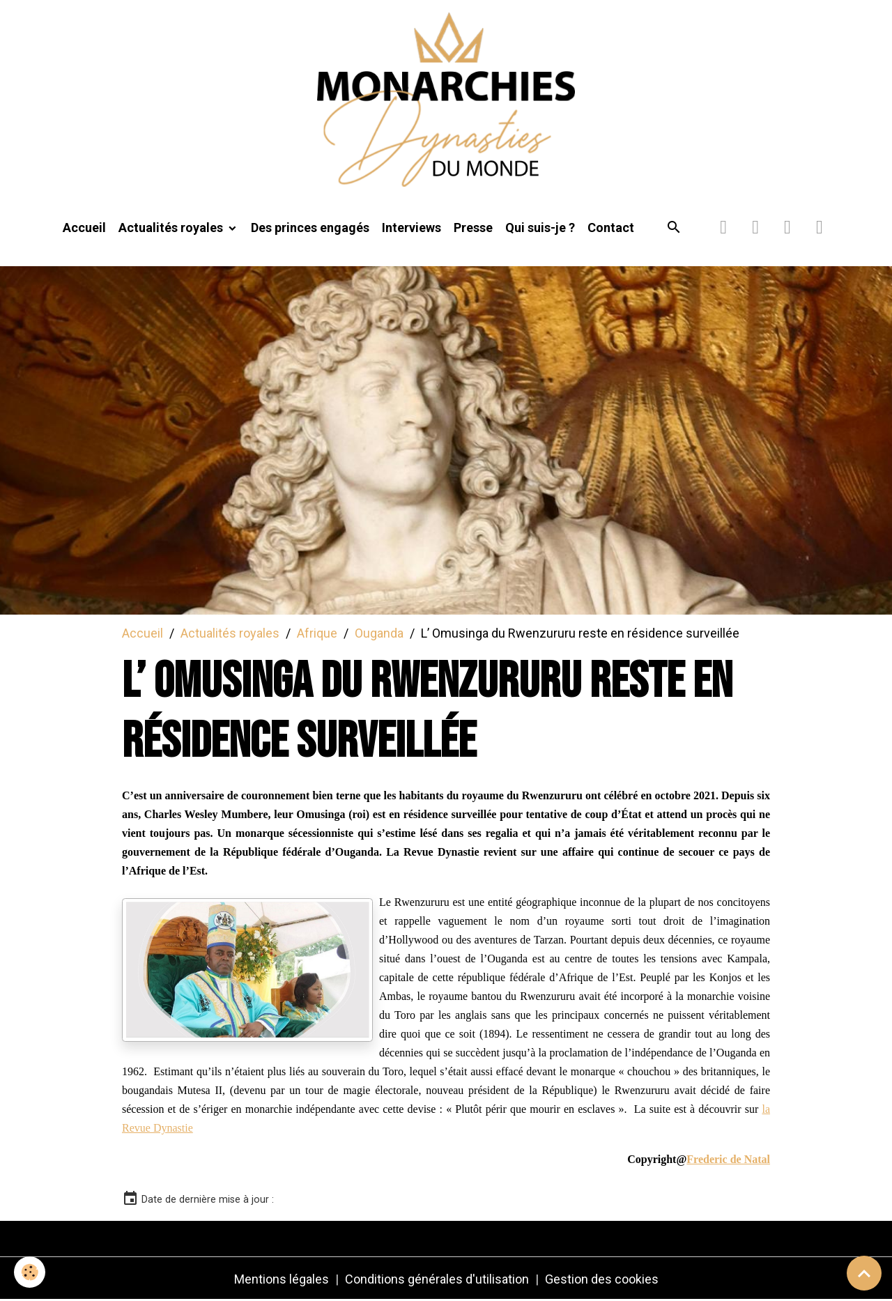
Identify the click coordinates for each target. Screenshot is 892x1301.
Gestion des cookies (602, 1279)
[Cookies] (29, 1272)
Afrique (317, 633)
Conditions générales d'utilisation (437, 1279)
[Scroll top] (864, 1273)
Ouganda (379, 633)
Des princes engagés (310, 227)
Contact (610, 227)
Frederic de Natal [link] (728, 1159)
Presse (473, 227)
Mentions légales (281, 1279)
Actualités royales (172, 227)
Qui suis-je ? (540, 227)
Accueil (84, 227)
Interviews (411, 227)
